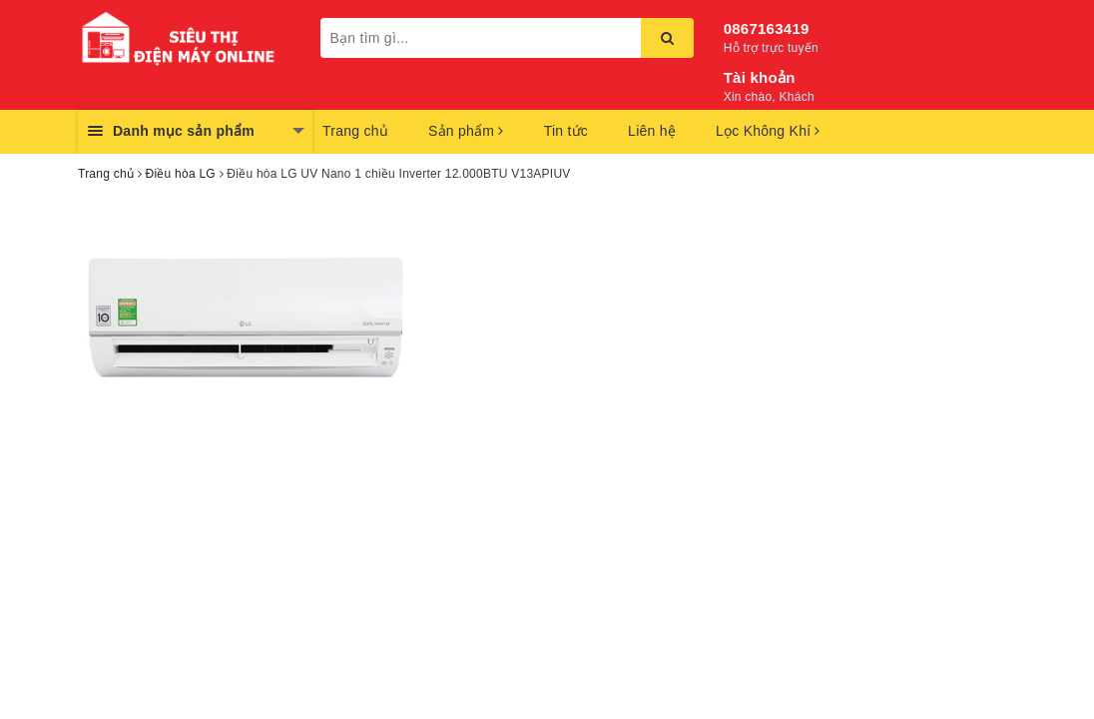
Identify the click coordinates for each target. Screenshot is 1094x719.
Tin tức (566, 131)
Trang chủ (355, 131)
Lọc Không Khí (768, 131)
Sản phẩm (466, 131)
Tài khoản (760, 77)
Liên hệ (652, 131)
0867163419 (767, 28)
